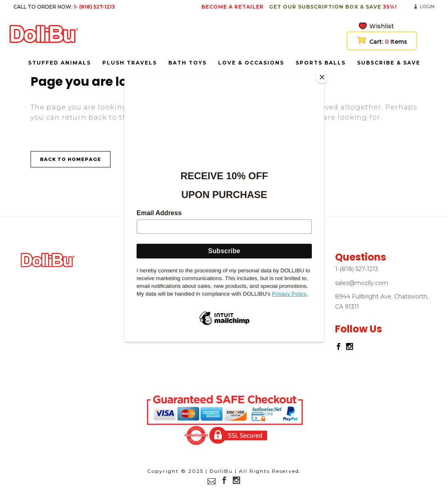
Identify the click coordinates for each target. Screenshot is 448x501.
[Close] (322, 77)
